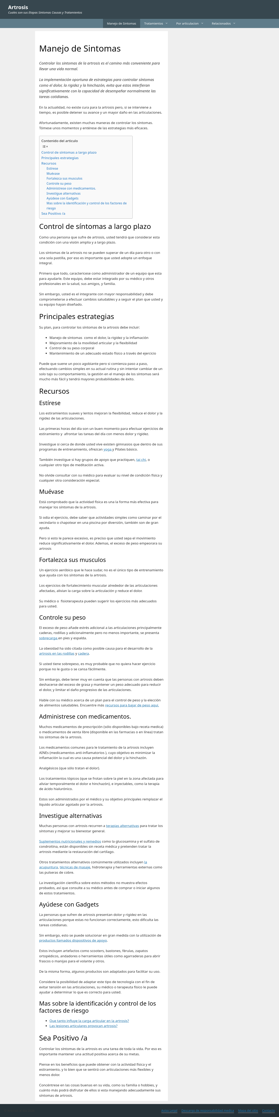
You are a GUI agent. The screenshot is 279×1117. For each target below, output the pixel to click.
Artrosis (18, 7)
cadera (83, 653)
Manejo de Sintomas (121, 23)
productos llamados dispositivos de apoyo (73, 940)
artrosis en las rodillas (56, 653)
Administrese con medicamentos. (71, 188)
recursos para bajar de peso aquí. (132, 705)
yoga (108, 449)
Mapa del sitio (248, 1110)
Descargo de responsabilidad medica (207, 1110)
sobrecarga (48, 638)
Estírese (52, 168)
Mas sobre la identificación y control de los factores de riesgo (87, 205)
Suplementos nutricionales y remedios (70, 841)
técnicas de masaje (75, 867)
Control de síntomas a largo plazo (69, 152)
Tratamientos (158, 23)
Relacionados (226, 23)
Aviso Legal (169, 1110)
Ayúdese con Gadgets (62, 198)
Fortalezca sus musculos (65, 178)
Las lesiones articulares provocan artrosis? (83, 1025)
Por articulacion (192, 23)
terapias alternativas (122, 825)
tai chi (141, 459)
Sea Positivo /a (53, 213)
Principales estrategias (60, 157)
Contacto (268, 1110)
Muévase (53, 173)
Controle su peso (59, 183)
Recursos (48, 163)
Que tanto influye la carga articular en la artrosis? (89, 1020)
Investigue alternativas (64, 193)
